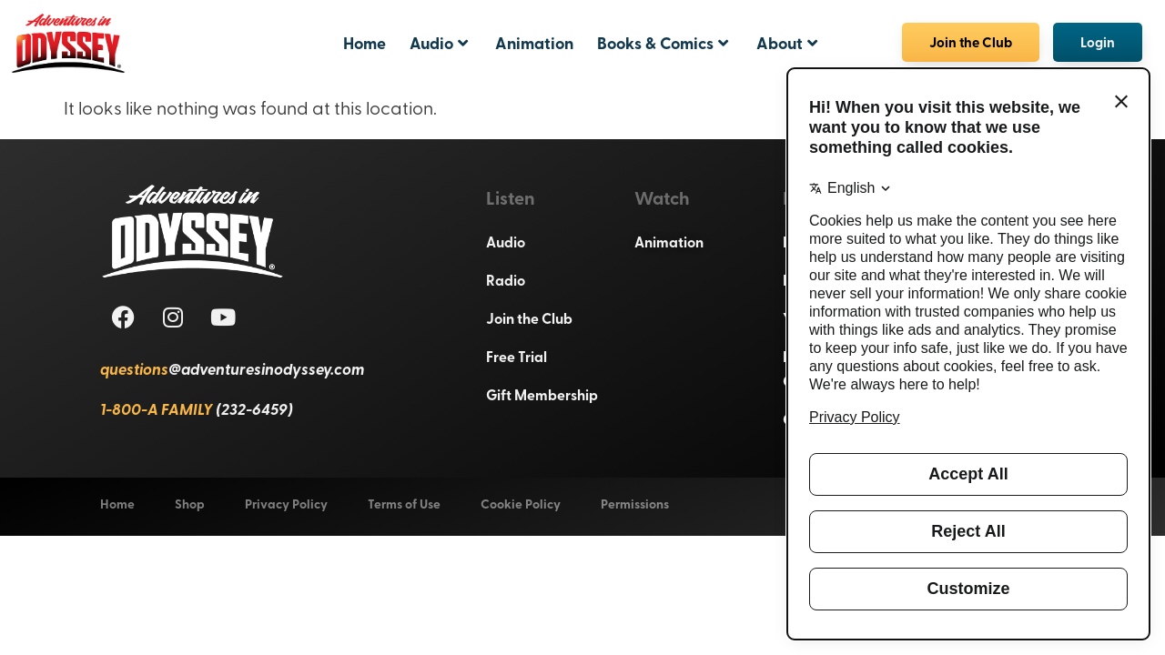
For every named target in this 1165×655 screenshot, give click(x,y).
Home (364, 43)
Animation (534, 43)
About (786, 43)
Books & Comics (662, 43)
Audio (439, 43)
